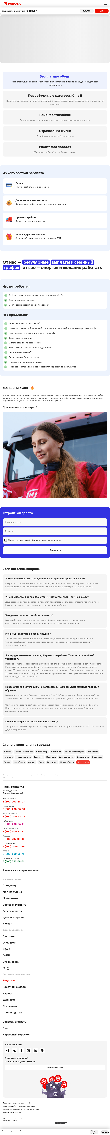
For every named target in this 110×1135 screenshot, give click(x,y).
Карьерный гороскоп (16, 1034)
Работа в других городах (12, 1113)
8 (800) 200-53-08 (14, 809)
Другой (87, 10)
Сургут (31, 762)
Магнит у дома (12, 891)
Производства (12, 1012)
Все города (83, 762)
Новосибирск (67, 762)
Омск (41, 762)
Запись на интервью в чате (20, 870)
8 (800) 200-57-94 (14, 846)
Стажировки (11, 961)
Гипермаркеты (12, 911)
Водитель (9, 980)
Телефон (9, 531)
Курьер (7, 993)
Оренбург (97, 757)
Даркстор (9, 999)
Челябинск (19, 762)
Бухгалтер (9, 936)
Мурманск (56, 751)
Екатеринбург (66, 757)
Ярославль (92, 751)
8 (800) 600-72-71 (13, 854)
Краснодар (42, 751)
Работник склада (14, 986)
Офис (6, 949)
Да (101, 10)
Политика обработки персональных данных (19, 1106)
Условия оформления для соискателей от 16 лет (21, 1109)
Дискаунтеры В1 (13, 917)
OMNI (6, 955)
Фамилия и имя (13, 522)
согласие (19, 540)
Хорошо (104, 1132)
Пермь (7, 762)
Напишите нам (55, 1067)
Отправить (55, 550)
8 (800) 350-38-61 (13, 861)
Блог (6, 1028)
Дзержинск (83, 757)
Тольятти (38, 757)
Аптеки (7, 924)
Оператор (9, 942)
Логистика (10, 1006)
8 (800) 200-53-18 (13, 824)
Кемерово (52, 762)
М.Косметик (10, 898)
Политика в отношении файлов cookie (17, 1103)
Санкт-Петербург (24, 751)
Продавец (9, 885)
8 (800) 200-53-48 (14, 816)
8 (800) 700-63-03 (14, 801)
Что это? (93, 1132)
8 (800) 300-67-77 (13, 831)
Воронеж (51, 757)
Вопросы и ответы (15, 1021)
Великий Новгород (74, 751)
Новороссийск (23, 757)
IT (6, 968)
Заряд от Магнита (14, 904)
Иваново (8, 757)
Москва (7, 751)
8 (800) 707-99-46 (13, 839)
